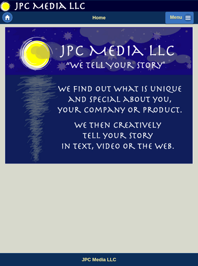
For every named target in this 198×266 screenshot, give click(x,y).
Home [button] (7, 17)
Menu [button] (176, 17)
